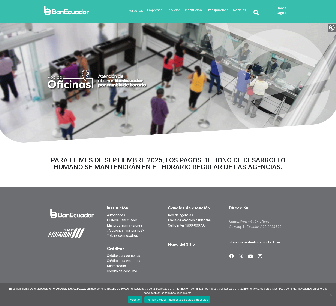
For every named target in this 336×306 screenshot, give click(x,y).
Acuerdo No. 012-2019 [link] (70, 288)
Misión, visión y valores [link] (124, 225)
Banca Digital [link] (282, 10)
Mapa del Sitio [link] (181, 244)
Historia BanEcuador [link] (122, 220)
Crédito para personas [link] (123, 256)
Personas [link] (135, 10)
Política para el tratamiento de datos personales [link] (177, 299)
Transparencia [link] (217, 10)
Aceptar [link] (135, 299)
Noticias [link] (239, 10)
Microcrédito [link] (116, 266)
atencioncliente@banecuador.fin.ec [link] (255, 242)
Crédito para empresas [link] (124, 261)
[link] (67, 10)
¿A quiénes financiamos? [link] (125, 230)
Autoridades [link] (116, 215)
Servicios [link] (174, 10)
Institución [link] (193, 10)
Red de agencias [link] (180, 215)
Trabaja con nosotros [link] (122, 236)
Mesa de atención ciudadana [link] (189, 220)
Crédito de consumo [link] (122, 271)
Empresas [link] (154, 10)
